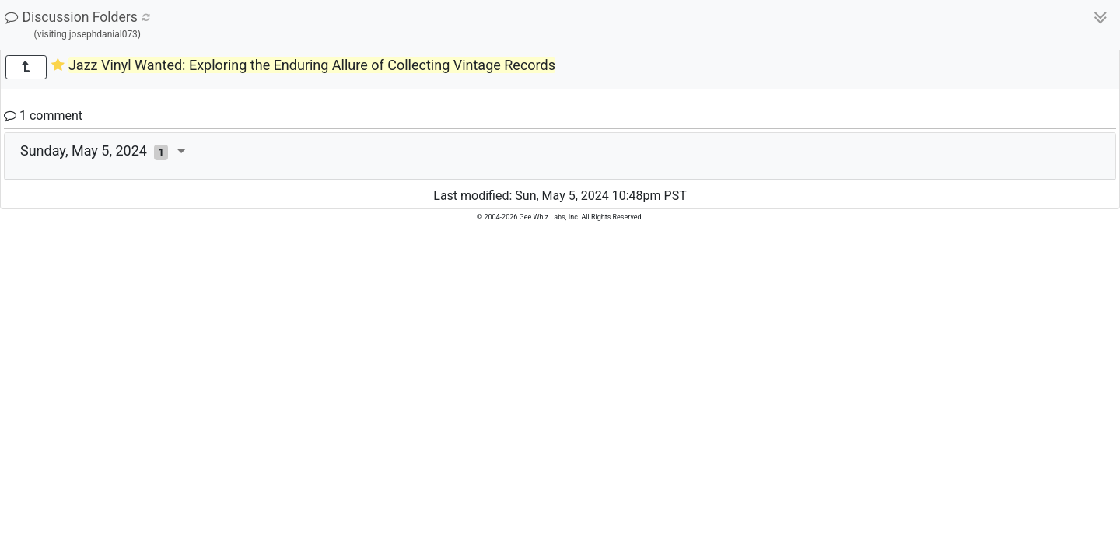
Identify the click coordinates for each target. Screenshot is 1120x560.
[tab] (560, 156)
